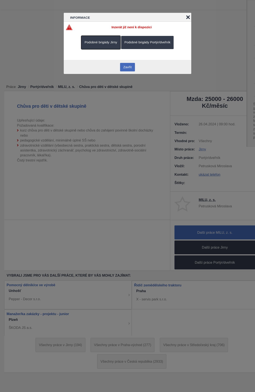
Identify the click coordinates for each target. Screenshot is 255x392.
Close (188, 17)
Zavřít (127, 67)
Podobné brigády (101, 42)
